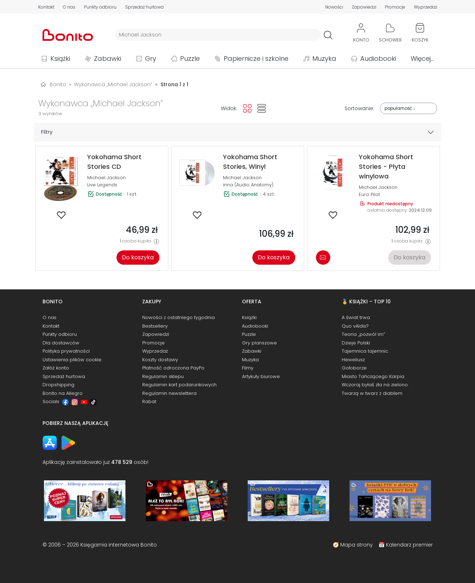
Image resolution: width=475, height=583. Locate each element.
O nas (69, 7)
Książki (60, 58)
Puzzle (190, 58)
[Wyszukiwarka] (218, 35)
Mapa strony (356, 544)
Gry (150, 58)
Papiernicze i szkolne (256, 58)
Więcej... (422, 58)
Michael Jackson (106, 177)
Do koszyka (138, 257)
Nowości (334, 7)
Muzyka (324, 58)
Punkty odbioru (100, 7)
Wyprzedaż (425, 7)
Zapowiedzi (364, 7)
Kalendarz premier (409, 544)
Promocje (395, 7)
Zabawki (107, 58)
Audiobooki (378, 58)
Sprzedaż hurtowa (144, 7)
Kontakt (46, 7)
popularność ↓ (400, 108)
